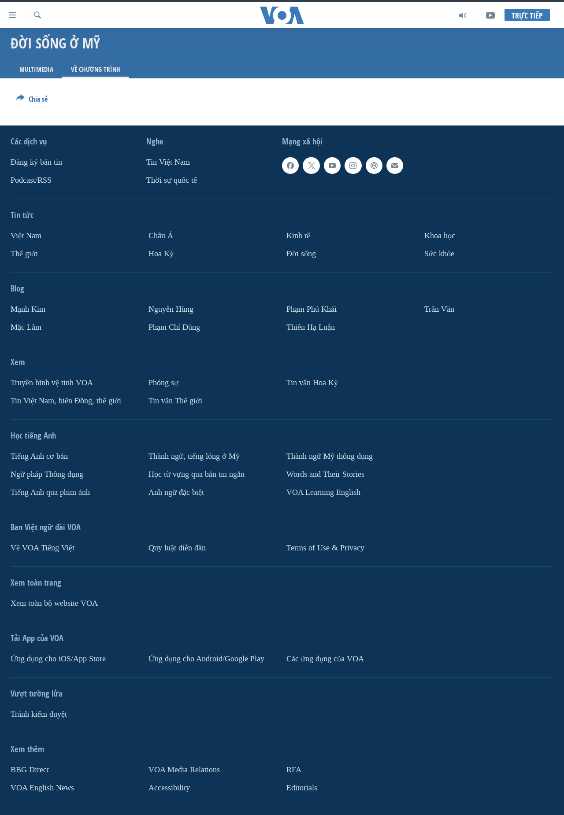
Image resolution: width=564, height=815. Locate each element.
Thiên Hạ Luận (310, 327)
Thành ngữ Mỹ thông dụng (329, 456)
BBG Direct (30, 770)
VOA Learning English (323, 492)
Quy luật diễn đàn (177, 548)
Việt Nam (26, 236)
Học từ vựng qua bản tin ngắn (196, 474)
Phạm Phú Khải (311, 309)
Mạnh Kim (28, 309)
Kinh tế (298, 236)
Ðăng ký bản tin (36, 162)
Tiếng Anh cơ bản (39, 456)
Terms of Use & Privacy (325, 548)
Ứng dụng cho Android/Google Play (206, 659)
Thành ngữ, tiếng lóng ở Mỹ (194, 456)
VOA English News (42, 788)
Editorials (301, 788)
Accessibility (169, 788)
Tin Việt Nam (168, 162)
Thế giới (24, 254)
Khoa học (439, 236)
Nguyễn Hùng (170, 309)
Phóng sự (163, 383)
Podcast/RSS (31, 180)
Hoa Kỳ (161, 254)
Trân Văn (439, 309)
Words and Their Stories (325, 474)
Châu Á (160, 236)
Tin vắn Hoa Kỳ (312, 383)
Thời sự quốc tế (171, 180)
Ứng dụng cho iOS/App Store (58, 659)
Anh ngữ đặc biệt (176, 492)
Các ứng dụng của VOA (325, 659)
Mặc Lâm (26, 327)
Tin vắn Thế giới (175, 401)
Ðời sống (301, 254)
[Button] (32, 101)
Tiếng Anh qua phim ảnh (50, 492)
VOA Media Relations (184, 770)
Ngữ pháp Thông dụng (47, 474)
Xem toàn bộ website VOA (54, 603)
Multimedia (36, 69)
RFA (293, 770)
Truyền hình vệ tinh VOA (52, 383)
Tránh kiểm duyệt (39, 714)
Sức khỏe (439, 254)
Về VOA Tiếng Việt (42, 548)
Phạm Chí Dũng (174, 327)
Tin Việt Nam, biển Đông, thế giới (66, 401)
